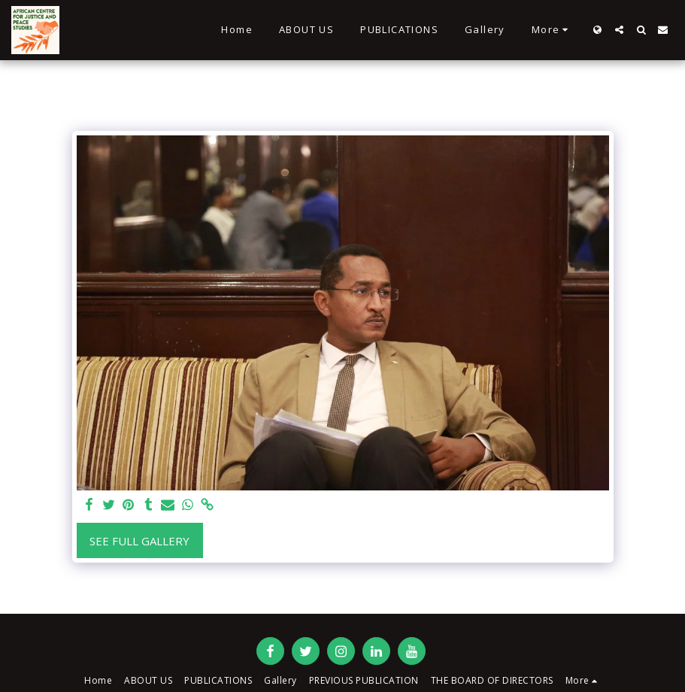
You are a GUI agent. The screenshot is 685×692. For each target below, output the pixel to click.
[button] (619, 30)
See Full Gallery (139, 540)
